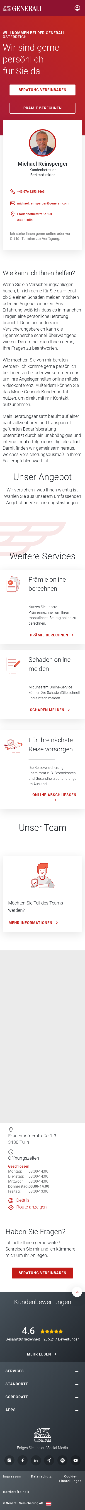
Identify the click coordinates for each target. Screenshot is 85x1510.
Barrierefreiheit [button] (16, 1492)
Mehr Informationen (30, 923)
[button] (77, 1371)
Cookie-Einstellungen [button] (70, 1479)
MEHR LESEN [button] (39, 1354)
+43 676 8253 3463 (31, 191)
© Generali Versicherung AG (23, 1503)
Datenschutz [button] (41, 1476)
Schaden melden (47, 710)
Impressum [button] (12, 1476)
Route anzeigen (31, 1207)
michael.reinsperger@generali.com (42, 203)
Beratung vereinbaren (42, 90)
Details (22, 1200)
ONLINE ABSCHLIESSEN (54, 795)
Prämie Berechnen (42, 108)
